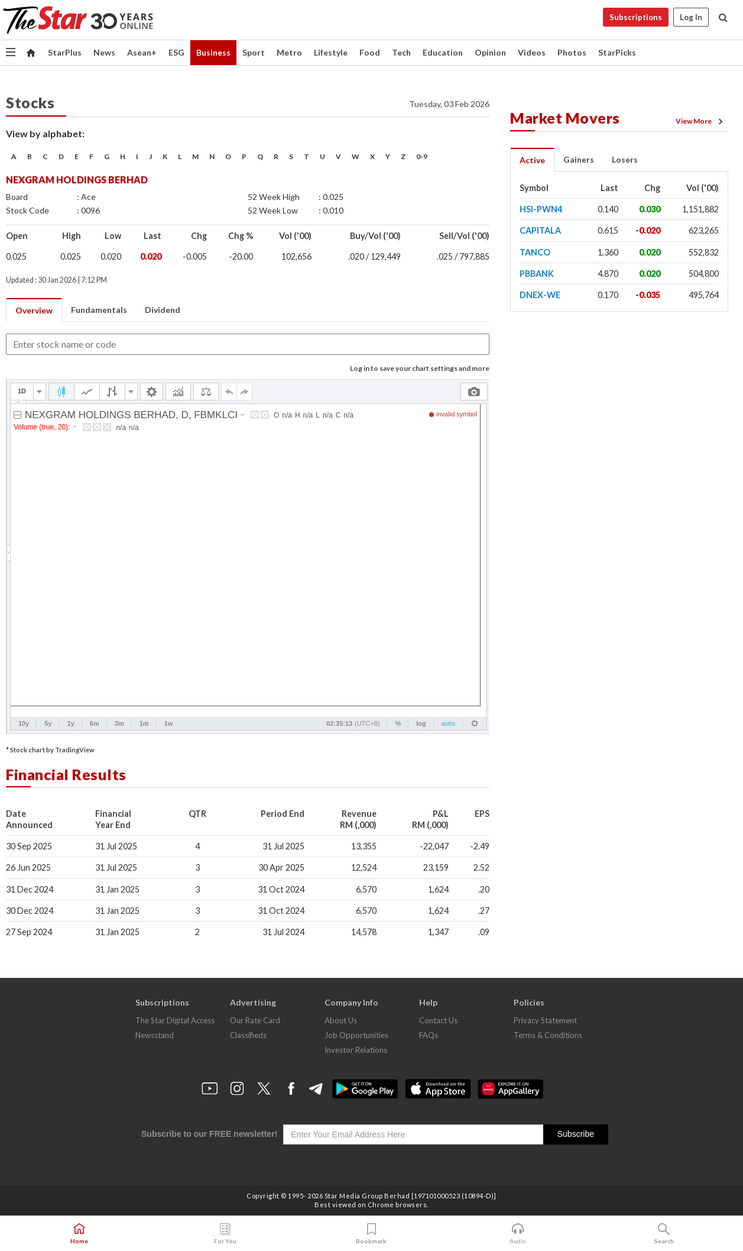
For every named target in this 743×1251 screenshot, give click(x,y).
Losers (625, 159)
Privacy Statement (545, 1020)
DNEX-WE (540, 295)
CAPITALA (540, 230)
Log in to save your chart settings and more (419, 368)
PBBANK (537, 274)
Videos (532, 52)
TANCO (535, 252)
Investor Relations (356, 1050)
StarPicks (617, 52)
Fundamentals (99, 310)
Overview (34, 310)
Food (369, 52)
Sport (253, 52)
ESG (176, 52)
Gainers (578, 159)
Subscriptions (635, 17)
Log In (691, 17)
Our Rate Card (255, 1020)
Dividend (162, 310)
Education (443, 52)
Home (79, 1233)
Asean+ (142, 52)
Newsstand (154, 1035)
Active (532, 160)
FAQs (428, 1035)
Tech (401, 52)
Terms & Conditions (548, 1035)
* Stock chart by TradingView (50, 750)
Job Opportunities (356, 1035)
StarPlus (65, 52)
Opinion (490, 52)
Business (213, 52)
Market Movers (565, 118)
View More (701, 121)
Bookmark (371, 1233)
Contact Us (438, 1020)
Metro (289, 52)
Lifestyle (331, 52)
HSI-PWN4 (541, 209)
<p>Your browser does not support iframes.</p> (248, 556)
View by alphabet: (45, 133)
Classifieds (248, 1035)
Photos (571, 52)
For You (225, 1233)
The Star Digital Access (175, 1020)
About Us (341, 1020)
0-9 (421, 156)
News (104, 52)
